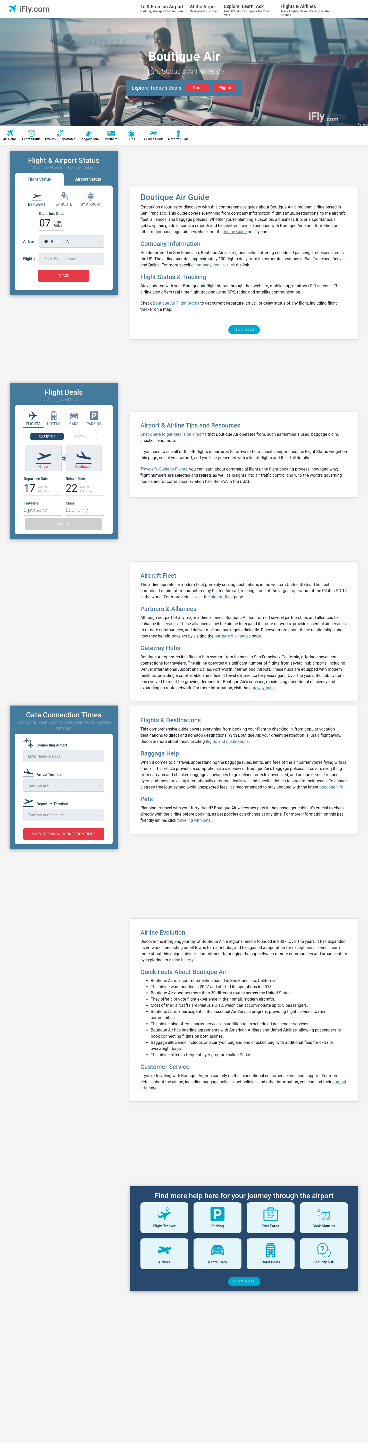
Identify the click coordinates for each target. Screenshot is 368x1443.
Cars (197, 87)
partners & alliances (232, 636)
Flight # (29, 259)
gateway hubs (261, 687)
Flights (225, 87)
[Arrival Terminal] (44, 772)
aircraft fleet (222, 596)
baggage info (331, 787)
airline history (181, 960)
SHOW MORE (244, 1281)
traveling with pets (194, 820)
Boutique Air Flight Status (176, 303)
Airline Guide (235, 231)
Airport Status (88, 179)
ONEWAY (80, 436)
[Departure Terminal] (47, 801)
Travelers (31, 503)
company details (210, 265)
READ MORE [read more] (244, 329)
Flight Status (39, 179)
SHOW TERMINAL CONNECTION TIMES (63, 834)
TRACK (63, 276)
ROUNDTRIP (47, 436)
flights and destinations (227, 741)
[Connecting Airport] (46, 743)
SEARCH (64, 524)
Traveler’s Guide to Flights (163, 469)
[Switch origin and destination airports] (63, 458)
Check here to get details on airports (173, 434)
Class (70, 503)
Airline (28, 241)
